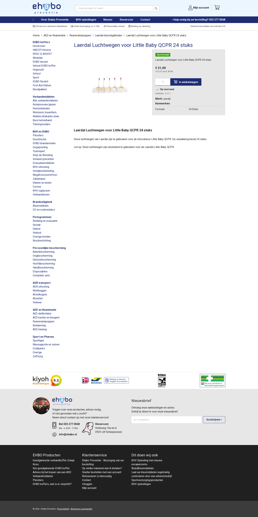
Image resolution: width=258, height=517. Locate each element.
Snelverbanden (41, 108)
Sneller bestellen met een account (101, 472)
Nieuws (107, 19)
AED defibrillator (42, 313)
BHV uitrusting (41, 166)
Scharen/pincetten (43, 159)
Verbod (37, 232)
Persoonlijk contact (114, 26)
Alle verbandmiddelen (45, 100)
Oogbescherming (42, 255)
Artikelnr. (159, 93)
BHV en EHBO (41, 131)
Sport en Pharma (43, 336)
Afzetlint (38, 298)
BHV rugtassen (41, 190)
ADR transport (42, 282)
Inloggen (87, 484)
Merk (158, 98)
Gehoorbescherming (44, 259)
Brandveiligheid (42, 202)
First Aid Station (42, 85)
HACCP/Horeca (42, 49)
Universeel (39, 46)
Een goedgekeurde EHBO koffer (51, 468)
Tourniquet (39, 151)
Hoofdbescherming (44, 263)
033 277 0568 (217, 19)
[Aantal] (162, 82)
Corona (37, 186)
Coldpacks (39, 348)
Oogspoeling (40, 147)
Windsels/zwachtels (45, 112)
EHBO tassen (40, 61)
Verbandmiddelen (43, 96)
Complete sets (41, 275)
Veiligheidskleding (43, 170)
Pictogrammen (42, 217)
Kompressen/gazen (44, 104)
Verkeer (37, 302)
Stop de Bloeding (43, 155)
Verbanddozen (41, 194)
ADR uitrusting (41, 286)
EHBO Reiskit (40, 81)
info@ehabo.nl (68, 434)
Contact (145, 19)
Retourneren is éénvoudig (97, 476)
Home (36, 20)
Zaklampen (39, 178)
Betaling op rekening (139, 26)
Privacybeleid (63, 509)
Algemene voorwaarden (81, 509)
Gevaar (37, 224)
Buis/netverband (42, 120)
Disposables (40, 271)
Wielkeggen (39, 290)
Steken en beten (42, 182)
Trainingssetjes (41, 124)
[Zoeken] (117, 8)
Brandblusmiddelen (142, 468)
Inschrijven (214, 419)
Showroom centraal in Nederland (50, 26)
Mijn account (89, 488)
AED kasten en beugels (46, 317)
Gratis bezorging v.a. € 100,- (85, 26)
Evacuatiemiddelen (43, 163)
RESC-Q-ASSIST (42, 53)
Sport (36, 77)
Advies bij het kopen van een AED (52, 472)
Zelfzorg (38, 356)
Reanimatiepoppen (43, 321)
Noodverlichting (42, 240)
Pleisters (38, 135)
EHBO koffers (41, 42)
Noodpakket (40, 89)
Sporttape (38, 340)
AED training (40, 329)
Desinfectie (39, 139)
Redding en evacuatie (45, 220)
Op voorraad (163, 55)
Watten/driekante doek (46, 116)
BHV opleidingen (86, 19)
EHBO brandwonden (44, 143)
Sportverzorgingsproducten (147, 480)
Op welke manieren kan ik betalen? (102, 468)
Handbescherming (43, 267)
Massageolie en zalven (46, 344)
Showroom (126, 19)
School (37, 73)
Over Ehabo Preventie (55, 19)
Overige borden (42, 236)
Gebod (36, 228)
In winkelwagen (186, 82)
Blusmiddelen (41, 205)
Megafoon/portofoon (45, 174)
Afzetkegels (40, 294)
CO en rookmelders (44, 209)
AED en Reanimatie (44, 309)
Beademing (39, 325)
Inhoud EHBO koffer (44, 65)
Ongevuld (38, 69)
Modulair (38, 57)
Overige (37, 352)
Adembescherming (43, 251)
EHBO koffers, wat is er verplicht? (52, 484)
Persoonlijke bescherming (49, 248)
